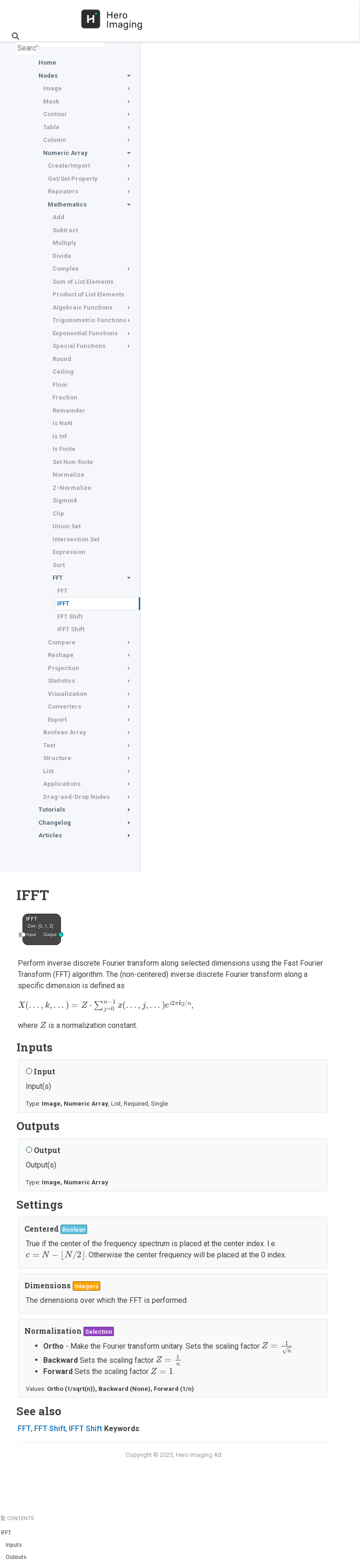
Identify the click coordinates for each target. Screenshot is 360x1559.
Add (58, 217)
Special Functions (78, 345)
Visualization (67, 693)
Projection (63, 668)
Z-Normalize (71, 487)
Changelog (54, 822)
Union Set (66, 526)
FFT (57, 577)
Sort (58, 565)
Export (57, 719)
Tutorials (51, 809)
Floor (60, 384)
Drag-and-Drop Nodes (76, 796)
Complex (65, 268)
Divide (61, 255)
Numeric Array (65, 152)
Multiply (64, 242)
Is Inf (59, 436)
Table (51, 127)
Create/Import (69, 165)
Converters (64, 706)
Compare (61, 642)
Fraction (64, 397)
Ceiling (63, 371)
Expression (68, 551)
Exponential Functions (85, 333)
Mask (51, 101)
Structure (57, 757)
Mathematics (67, 204)
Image (52, 88)
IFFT (63, 603)
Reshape (61, 654)
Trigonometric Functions (89, 320)
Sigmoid (64, 500)
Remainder (68, 410)
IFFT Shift (70, 629)
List (48, 771)
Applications (62, 783)
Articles (50, 835)
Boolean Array (64, 732)
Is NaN (62, 423)
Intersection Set (75, 539)
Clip (58, 513)
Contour (55, 114)
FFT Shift (69, 616)
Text (49, 745)
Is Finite (63, 448)
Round (61, 358)
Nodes (48, 75)
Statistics (61, 680)
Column (54, 139)
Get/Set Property (73, 178)
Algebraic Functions (82, 307)
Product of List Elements (88, 294)
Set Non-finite (72, 461)
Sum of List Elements (82, 281)
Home (47, 62)
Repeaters (63, 191)
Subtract (65, 230)
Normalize (68, 474)
